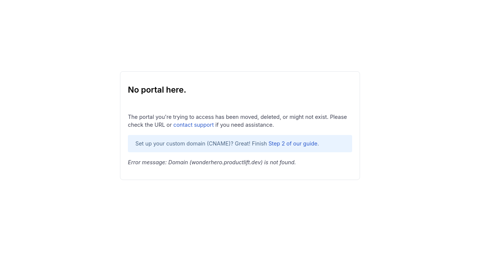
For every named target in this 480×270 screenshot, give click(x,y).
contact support (193, 125)
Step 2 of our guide (293, 143)
